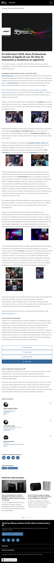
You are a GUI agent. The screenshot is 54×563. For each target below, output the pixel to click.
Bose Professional (12, 468)
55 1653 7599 (7, 430)
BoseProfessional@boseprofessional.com (14, 444)
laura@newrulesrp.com (9, 428)
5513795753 (7, 412)
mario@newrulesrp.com (9, 411)
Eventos (4, 468)
